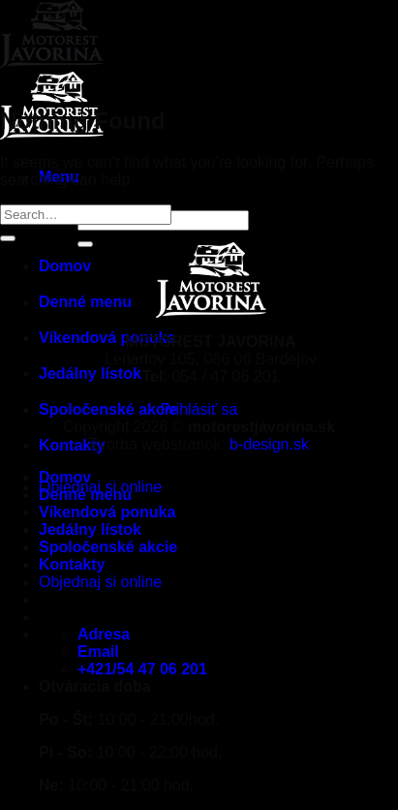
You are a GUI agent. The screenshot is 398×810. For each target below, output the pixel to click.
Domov (65, 477)
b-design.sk (269, 444)
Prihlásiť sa (199, 409)
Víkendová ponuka (107, 512)
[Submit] (7, 238)
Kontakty (72, 445)
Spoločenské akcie (108, 409)
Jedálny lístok (90, 529)
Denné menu (85, 494)
